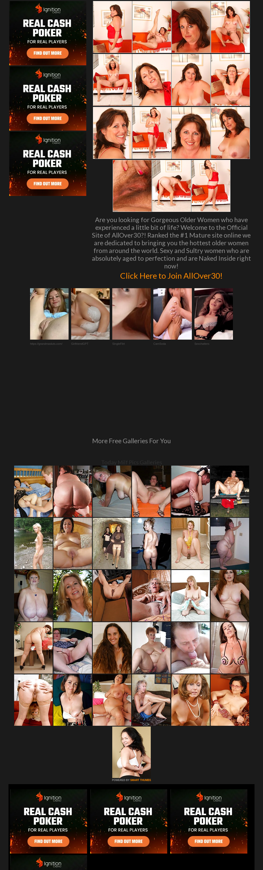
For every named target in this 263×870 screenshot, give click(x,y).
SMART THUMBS (140, 710)
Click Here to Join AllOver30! (171, 275)
